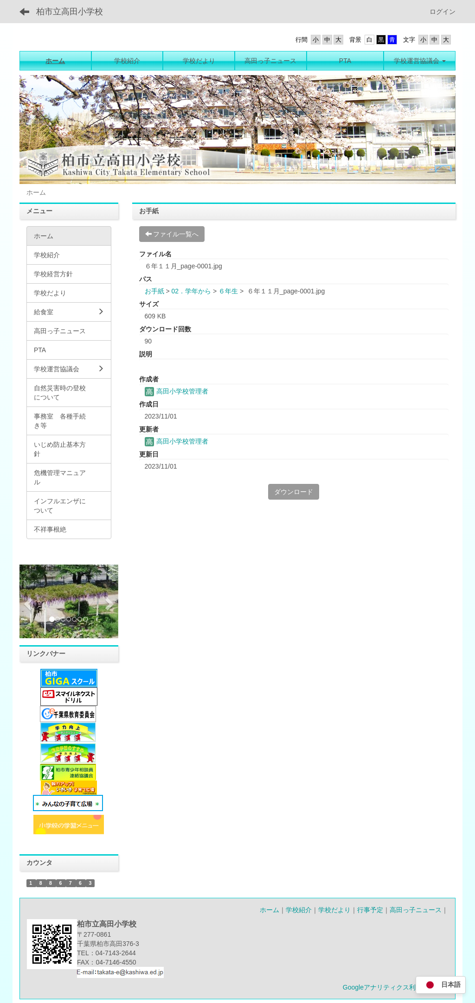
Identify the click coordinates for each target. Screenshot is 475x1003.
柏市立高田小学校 (69, 11)
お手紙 (154, 291)
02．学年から (191, 291)
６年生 (228, 291)
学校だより (334, 910)
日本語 (441, 985)
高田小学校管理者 (177, 391)
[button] (26, 601)
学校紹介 (299, 910)
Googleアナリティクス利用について (395, 987)
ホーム (269, 910)
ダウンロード (293, 491)
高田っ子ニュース (416, 910)
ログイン (443, 11)
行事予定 (370, 910)
